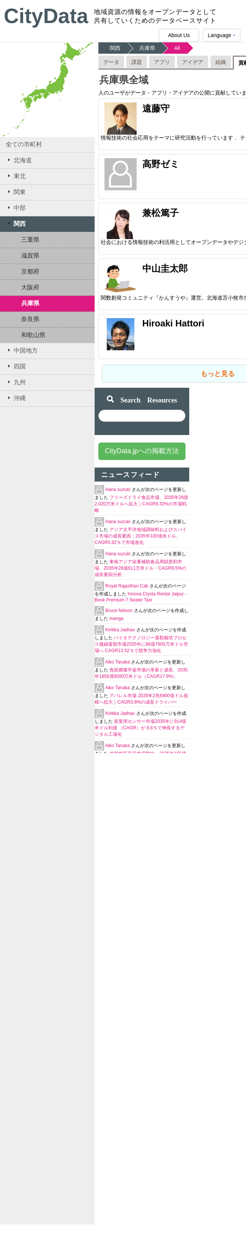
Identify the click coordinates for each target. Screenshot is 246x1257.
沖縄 (16, 398)
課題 (136, 62)
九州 (16, 382)
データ (111, 62)
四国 (16, 366)
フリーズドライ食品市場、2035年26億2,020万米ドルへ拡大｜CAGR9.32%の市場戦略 (141, 504)
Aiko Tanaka (118, 662)
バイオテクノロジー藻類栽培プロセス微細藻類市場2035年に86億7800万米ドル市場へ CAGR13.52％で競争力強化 (141, 644)
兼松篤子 (160, 213)
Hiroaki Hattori (173, 323)
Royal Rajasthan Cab (127, 586)
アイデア (192, 62)
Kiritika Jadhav (120, 629)
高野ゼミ (160, 164)
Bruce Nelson (119, 610)
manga (116, 618)
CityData (46, 16)
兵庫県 (30, 303)
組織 (220, 62)
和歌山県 (33, 335)
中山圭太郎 (165, 268)
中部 (16, 207)
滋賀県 (30, 255)
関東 (16, 191)
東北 (16, 175)
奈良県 (30, 319)
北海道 (19, 160)
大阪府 (30, 287)
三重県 (30, 239)
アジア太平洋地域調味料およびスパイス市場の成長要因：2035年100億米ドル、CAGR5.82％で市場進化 (141, 536)
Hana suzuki (118, 489)
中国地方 (22, 350)
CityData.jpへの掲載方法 (142, 451)
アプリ (162, 62)
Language (221, 37)
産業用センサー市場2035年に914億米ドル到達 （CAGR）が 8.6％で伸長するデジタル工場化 (140, 728)
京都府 (30, 271)
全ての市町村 (24, 144)
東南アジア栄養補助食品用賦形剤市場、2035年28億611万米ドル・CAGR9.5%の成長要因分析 (140, 568)
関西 (16, 223)
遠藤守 (156, 108)
